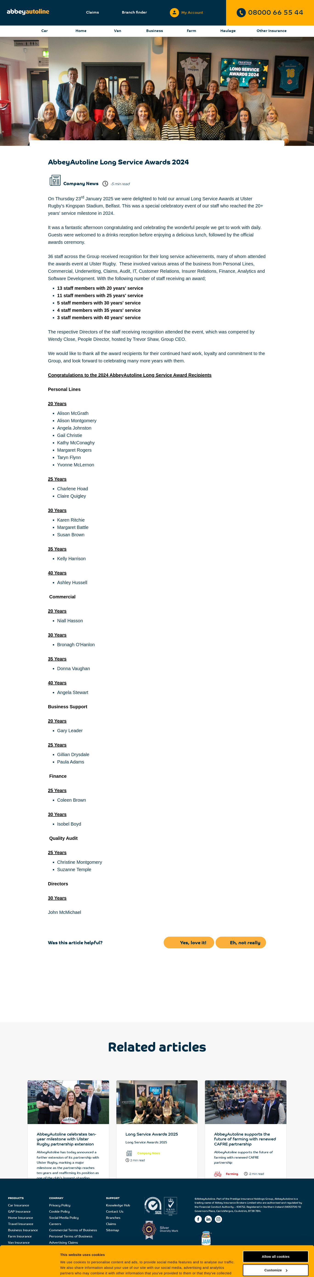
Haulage (228, 31)
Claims (92, 12)
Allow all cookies (276, 1228)
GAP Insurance (19, 1212)
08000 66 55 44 (270, 12)
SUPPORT (113, 1198)
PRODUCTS (16, 1198)
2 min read (137, 1160)
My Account (186, 11)
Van (117, 31)
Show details (70, 1268)
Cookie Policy (59, 1212)
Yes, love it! (193, 943)
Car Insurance (18, 1205)
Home (81, 31)
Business (154, 31)
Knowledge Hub (118, 1205)
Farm (191, 31)
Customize (275, 1241)
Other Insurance (272, 31)
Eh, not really (245, 943)
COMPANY (56, 1198)
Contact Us (114, 1212)
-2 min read (256, 1174)
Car (44, 31)
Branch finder (134, 12)
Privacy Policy (59, 1205)
